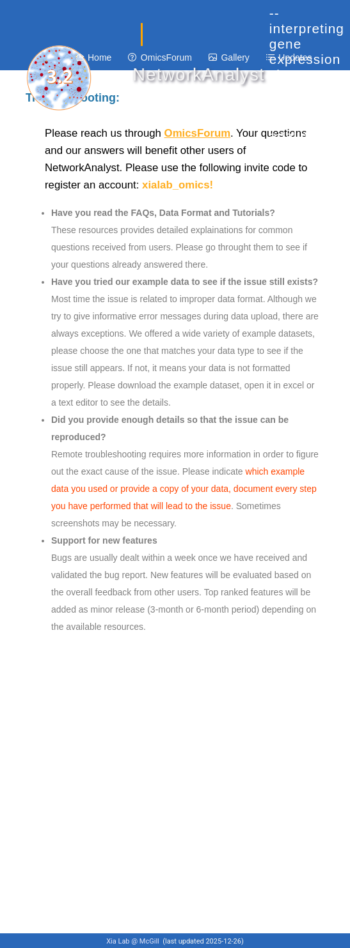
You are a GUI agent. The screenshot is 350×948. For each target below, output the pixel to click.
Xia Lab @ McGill (133, 941)
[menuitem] (93, 57)
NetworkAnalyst (198, 74)
